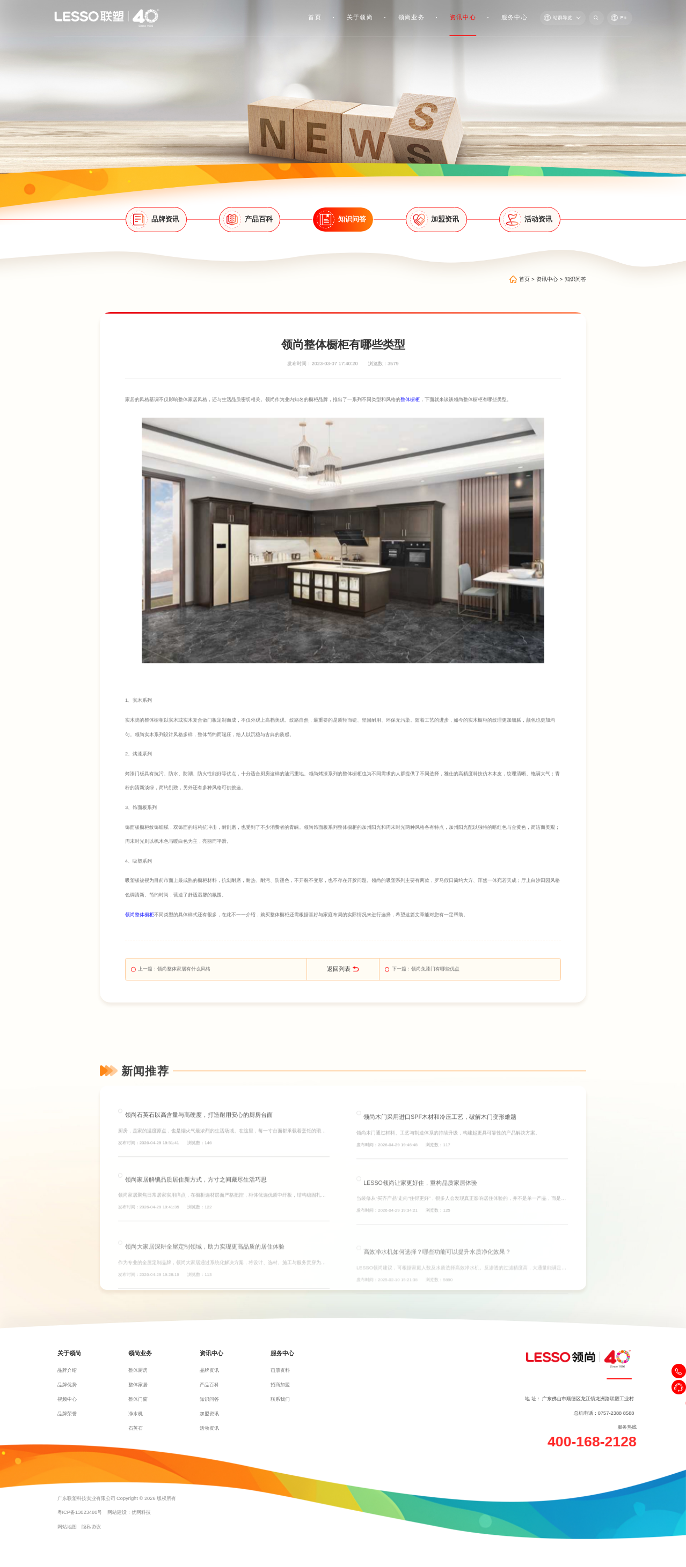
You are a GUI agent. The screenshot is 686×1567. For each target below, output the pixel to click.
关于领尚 (360, 17)
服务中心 (514, 17)
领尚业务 (411, 17)
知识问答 (575, 281)
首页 (315, 17)
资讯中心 (463, 17)
